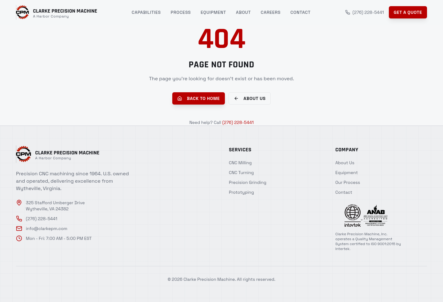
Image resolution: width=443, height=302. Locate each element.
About (243, 12)
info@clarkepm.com (41, 228)
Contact (300, 12)
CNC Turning (241, 172)
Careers (271, 12)
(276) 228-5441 (364, 12)
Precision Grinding (247, 182)
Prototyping (241, 192)
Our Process (347, 182)
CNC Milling (240, 162)
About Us (250, 98)
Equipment (213, 12)
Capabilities (146, 12)
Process (181, 12)
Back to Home (198, 98)
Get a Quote (408, 12)
